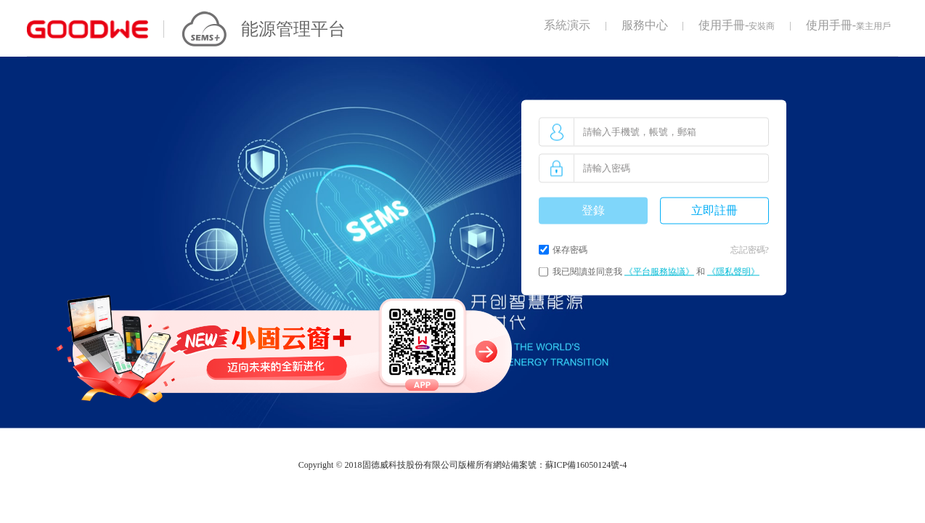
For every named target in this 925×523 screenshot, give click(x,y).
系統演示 (567, 25)
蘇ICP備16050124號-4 (586, 465)
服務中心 (645, 25)
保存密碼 (570, 250)
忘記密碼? (749, 250)
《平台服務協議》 (659, 272)
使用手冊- (736, 25)
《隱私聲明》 (733, 272)
